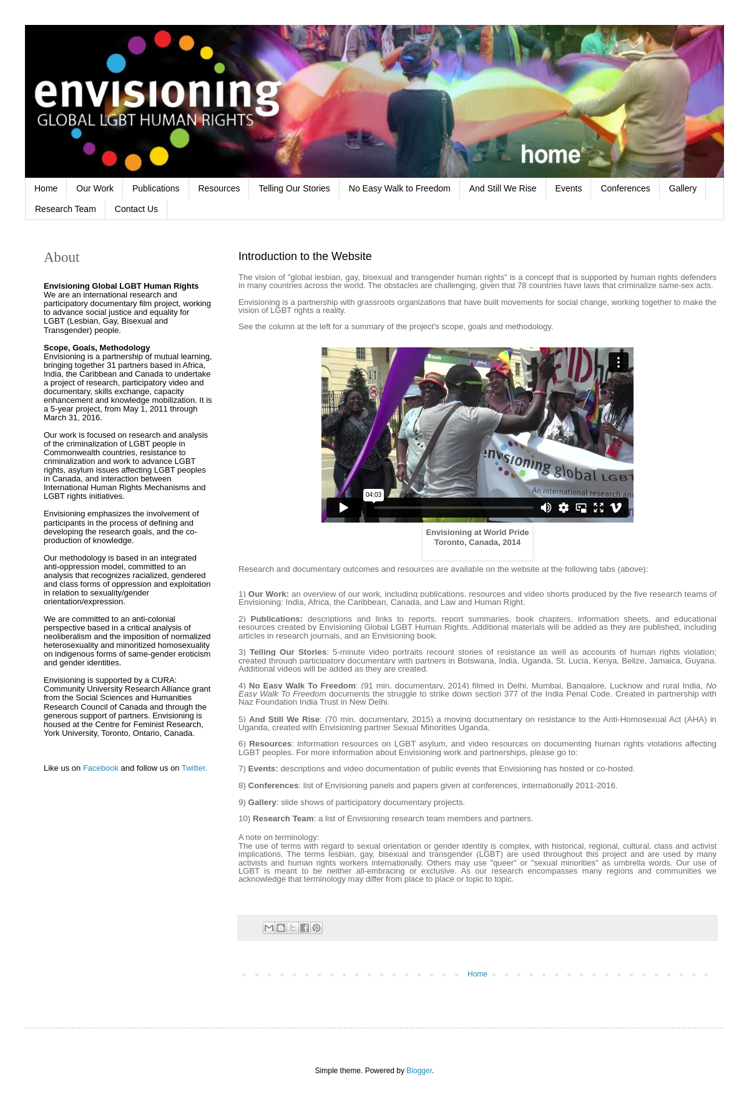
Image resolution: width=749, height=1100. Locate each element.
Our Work (95, 188)
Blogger (419, 1070)
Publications (156, 188)
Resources (219, 188)
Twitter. (194, 768)
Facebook (101, 768)
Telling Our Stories (294, 188)
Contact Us (136, 209)
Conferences (625, 188)
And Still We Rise (503, 188)
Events (569, 188)
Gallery (683, 188)
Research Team (65, 209)
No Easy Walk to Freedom (400, 188)
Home (45, 188)
